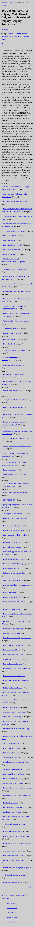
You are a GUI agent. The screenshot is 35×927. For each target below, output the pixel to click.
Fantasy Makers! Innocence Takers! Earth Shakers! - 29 (15, 375)
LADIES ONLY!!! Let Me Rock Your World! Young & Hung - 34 (16, 315)
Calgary (11, 3)
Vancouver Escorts (12, 917)
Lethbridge (17, 36)
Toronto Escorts (12, 903)
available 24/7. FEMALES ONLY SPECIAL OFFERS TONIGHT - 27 (16, 307)
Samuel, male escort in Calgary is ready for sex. (17, 867)
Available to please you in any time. (14, 712)
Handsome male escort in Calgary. (13, 654)
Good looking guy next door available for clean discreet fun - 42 (17, 432)
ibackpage (21, 895)
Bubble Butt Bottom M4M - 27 (12, 245)
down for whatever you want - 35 (13, 249)
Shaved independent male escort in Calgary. (16, 728)
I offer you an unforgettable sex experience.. (16, 680)
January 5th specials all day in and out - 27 (16, 400)
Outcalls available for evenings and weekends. (17, 638)
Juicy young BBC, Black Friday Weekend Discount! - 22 (15, 195)
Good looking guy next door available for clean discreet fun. (17, 553)
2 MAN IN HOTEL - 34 (10, 328)
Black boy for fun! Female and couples (15, 518)
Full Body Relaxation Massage (12, 688)
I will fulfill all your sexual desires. (14, 530)
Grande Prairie (6, 36)
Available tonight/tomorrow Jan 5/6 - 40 (15, 365)
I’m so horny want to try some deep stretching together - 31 (16, 383)
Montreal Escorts (12, 908)
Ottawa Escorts (11, 922)
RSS (30, 887)
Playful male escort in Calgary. (12, 568)
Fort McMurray (22, 33)
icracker (12, 895)
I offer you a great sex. (10, 592)
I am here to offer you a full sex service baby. (17, 668)
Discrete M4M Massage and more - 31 (14, 407)
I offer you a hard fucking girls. (12, 831)
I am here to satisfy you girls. (12, 542)
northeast (5, 29)
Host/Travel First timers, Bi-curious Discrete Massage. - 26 (16, 300)
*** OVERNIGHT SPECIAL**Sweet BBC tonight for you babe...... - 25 (15, 464)
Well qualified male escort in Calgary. (14, 824)
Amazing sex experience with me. (13, 514)
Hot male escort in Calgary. (11, 650)
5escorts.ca (5, 5)
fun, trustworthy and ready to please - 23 (15, 201)
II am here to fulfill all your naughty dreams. (16, 585)
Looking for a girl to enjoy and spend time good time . (17, 615)
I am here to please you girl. (11, 882)
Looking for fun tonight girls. (12, 597)
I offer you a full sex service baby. (13, 645)
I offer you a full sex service (11, 753)
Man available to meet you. (11, 659)
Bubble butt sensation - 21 (11, 339)
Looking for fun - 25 (9, 470)
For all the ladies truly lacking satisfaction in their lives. (16, 694)
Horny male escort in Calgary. (12, 547)
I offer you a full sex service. (12, 748)
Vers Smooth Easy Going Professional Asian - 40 (16, 322)
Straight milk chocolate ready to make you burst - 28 (17, 218)
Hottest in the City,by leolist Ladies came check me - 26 (17, 416)
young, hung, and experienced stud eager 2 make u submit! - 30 (17, 506)
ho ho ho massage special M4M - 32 (14, 390)
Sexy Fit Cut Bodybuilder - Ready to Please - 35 (16, 440)
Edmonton (11, 33)
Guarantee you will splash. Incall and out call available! (16, 701)
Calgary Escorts (12, 912)
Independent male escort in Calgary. (14, 676)
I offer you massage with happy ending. (15, 535)
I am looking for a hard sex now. (13, 559)
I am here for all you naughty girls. (13, 628)
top (3, 43)
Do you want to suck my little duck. (14, 807)
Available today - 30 (9, 240)
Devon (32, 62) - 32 (9, 344)
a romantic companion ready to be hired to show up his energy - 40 (17, 225)
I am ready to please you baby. (12, 609)
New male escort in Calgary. (12, 633)
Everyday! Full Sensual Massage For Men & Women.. (16, 622)
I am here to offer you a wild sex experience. (16, 843)
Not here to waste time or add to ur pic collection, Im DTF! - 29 (14, 423)
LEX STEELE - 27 (9, 500)
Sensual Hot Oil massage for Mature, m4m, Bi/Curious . (15, 818)
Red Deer (5, 39)
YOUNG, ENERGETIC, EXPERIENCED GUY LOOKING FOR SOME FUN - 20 (17, 210)
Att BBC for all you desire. (11, 743)
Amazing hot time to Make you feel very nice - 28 (16, 447)
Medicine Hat (27, 36)
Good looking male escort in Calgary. (14, 602)
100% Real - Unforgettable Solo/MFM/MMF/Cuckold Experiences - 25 (15, 260)
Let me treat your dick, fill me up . (13, 564)
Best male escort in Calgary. (11, 707)
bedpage (4, 895)
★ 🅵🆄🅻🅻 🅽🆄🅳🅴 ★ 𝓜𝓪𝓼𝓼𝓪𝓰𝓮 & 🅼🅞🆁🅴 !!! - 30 (14, 359)
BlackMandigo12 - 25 (9, 236)
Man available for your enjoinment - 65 (15, 492)
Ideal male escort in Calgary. (12, 526)
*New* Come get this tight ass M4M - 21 (15, 350)
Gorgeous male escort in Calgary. (13, 783)
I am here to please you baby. (12, 812)
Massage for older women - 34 (12, 333)
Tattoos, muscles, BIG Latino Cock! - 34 (15, 269)
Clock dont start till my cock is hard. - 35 (15, 474)
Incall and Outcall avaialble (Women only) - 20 (17, 291)
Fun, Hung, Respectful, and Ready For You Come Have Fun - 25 (15, 278)
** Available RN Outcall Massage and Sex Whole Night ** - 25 (15, 485)
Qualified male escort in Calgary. (13, 580)
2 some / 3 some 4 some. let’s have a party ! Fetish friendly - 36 (15, 455)
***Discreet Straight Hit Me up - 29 (14, 231)
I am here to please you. (10, 803)
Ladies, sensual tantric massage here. (14, 573)
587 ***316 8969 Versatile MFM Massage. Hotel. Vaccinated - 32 (15, 188)
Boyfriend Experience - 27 (11, 254)
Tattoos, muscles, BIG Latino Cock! (14, 757)
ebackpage (5, 898)
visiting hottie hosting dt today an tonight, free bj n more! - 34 (17, 285)
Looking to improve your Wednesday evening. (17, 788)
